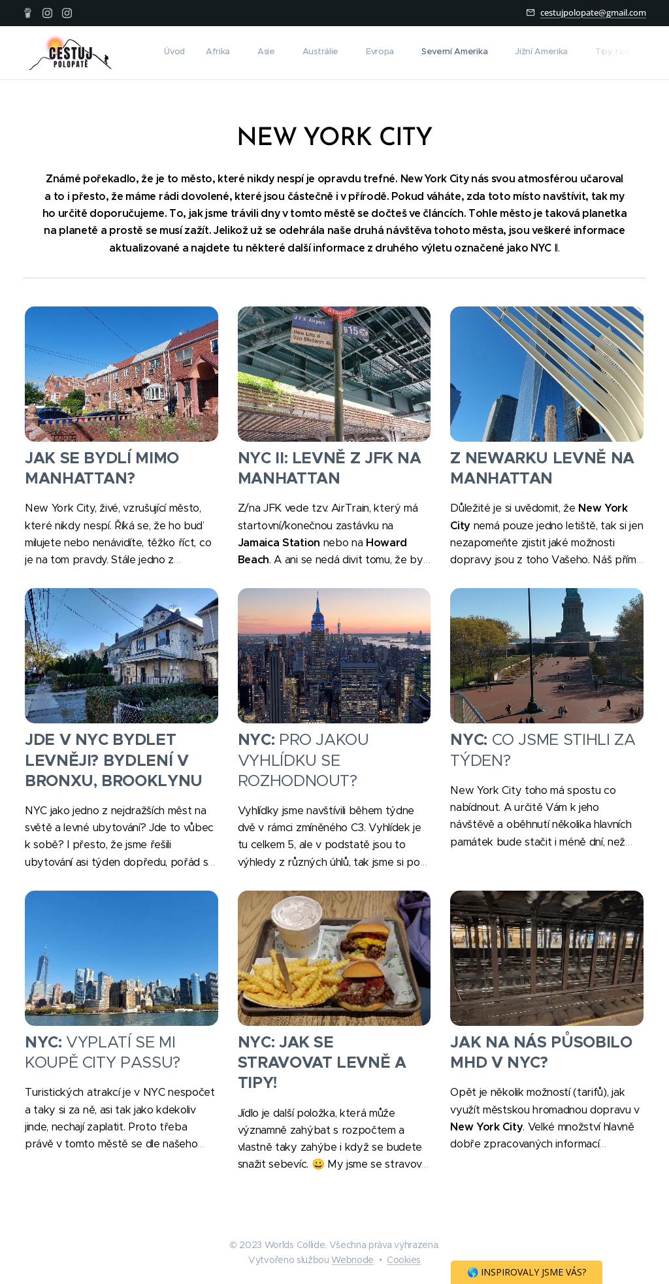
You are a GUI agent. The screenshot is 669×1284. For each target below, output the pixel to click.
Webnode (352, 1260)
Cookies (404, 1260)
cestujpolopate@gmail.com (593, 12)
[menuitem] (436, 53)
